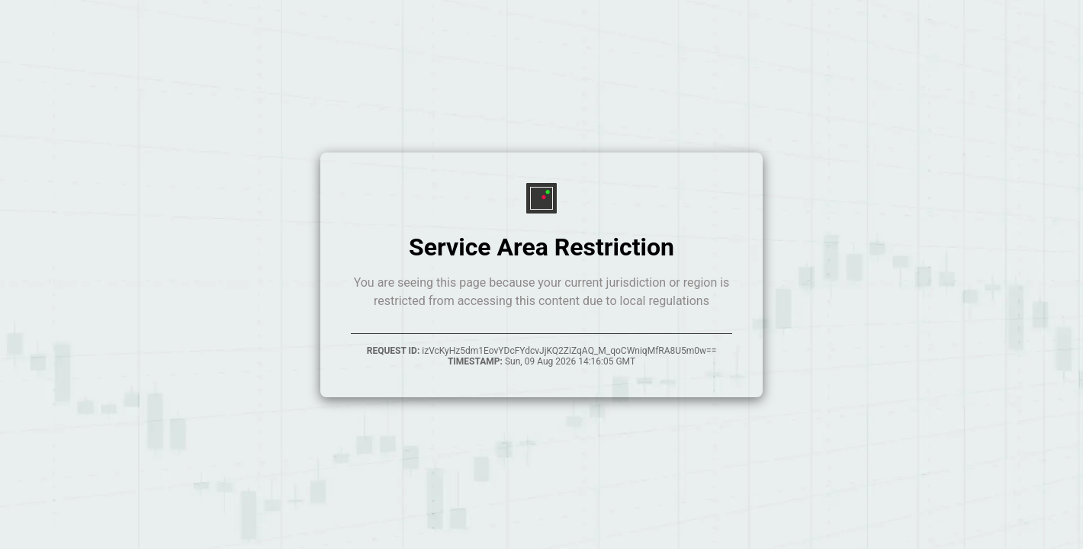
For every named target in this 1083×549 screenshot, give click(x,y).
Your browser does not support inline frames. (541, 274)
